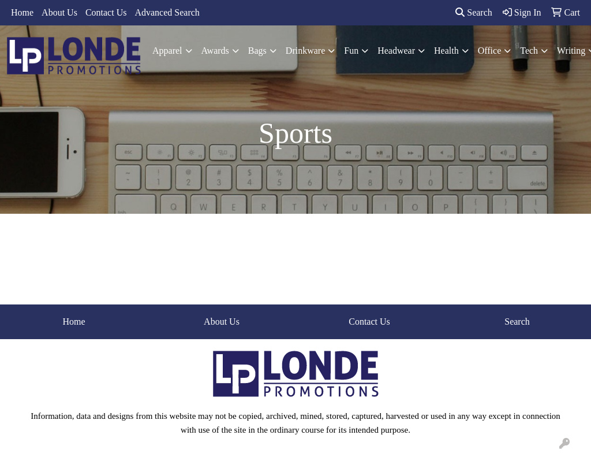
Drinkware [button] (305, 50)
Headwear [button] (396, 50)
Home (22, 12)
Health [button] (446, 50)
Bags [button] (257, 50)
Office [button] (490, 50)
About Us (59, 12)
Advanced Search (166, 12)
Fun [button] (351, 50)
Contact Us (106, 12)
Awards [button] (215, 50)
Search (473, 12)
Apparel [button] (167, 50)
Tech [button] (529, 50)
